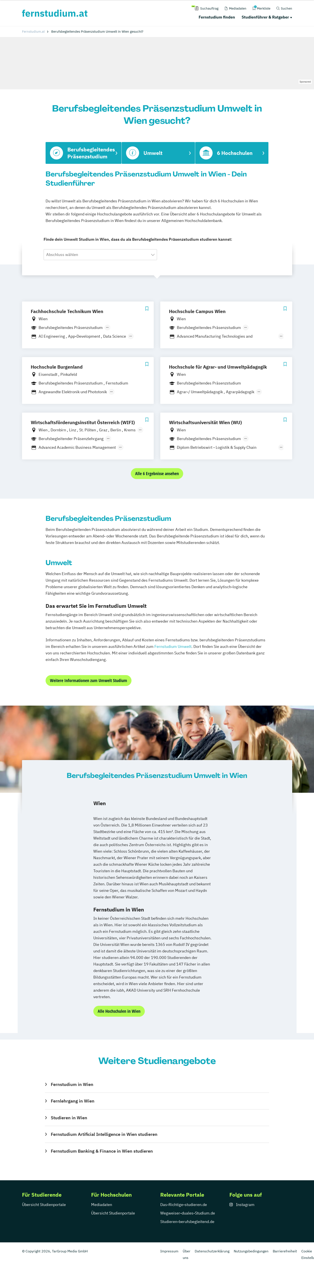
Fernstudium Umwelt (172, 646)
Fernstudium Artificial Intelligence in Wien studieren (104, 1134)
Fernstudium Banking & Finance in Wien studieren (102, 1151)
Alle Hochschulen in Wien (119, 1011)
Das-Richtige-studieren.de (183, 1204)
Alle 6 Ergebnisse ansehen (157, 473)
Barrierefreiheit (285, 1251)
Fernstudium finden (217, 17)
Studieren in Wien (69, 1118)
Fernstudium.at (33, 31)
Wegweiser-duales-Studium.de (187, 1213)
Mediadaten (101, 1204)
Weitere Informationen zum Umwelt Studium (88, 680)
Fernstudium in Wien (72, 1084)
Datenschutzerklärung (212, 1251)
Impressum (169, 1251)
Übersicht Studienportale (44, 1204)
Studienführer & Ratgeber (265, 17)
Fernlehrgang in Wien (72, 1101)
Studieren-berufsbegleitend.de (187, 1221)
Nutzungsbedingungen (251, 1251)
